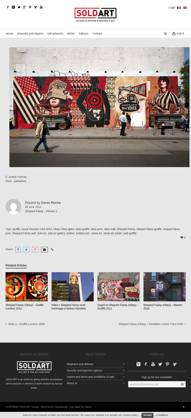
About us (72, 382)
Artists (71, 33)
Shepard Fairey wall (24, 233)
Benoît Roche (47, 406)
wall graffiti (130, 233)
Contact (97, 33)
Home (9, 33)
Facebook (8, 7)
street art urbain (112, 233)
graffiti (16, 229)
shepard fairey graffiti (148, 229)
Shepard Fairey (126, 229)
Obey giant (67, 229)
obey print (96, 229)
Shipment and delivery (80, 363)
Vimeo (35, 7)
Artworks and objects (30, 33)
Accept (147, 414)
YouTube (41, 7)
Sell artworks (55, 33)
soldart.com (83, 233)
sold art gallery (56, 233)
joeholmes (20, 181)
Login (171, 7)
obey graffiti (82, 229)
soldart (70, 233)
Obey (56, 229)
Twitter (19, 7)
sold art (41, 233)
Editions (84, 33)
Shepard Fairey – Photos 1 (41, 211)
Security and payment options (84, 369)
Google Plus (24, 7)
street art (96, 233)
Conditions (162, 414)
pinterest (30, 7)
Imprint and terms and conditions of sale (90, 376)
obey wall (109, 229)
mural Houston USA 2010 (37, 229)
